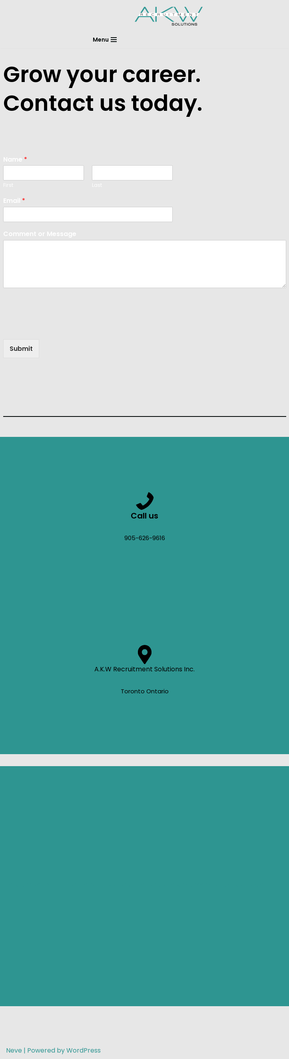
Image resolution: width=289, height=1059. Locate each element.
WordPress (83, 1050)
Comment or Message (39, 234)
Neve (14, 1050)
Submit (21, 348)
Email (14, 201)
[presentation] (64, 326)
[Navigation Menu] (105, 39)
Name (15, 160)
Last (97, 185)
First (8, 185)
